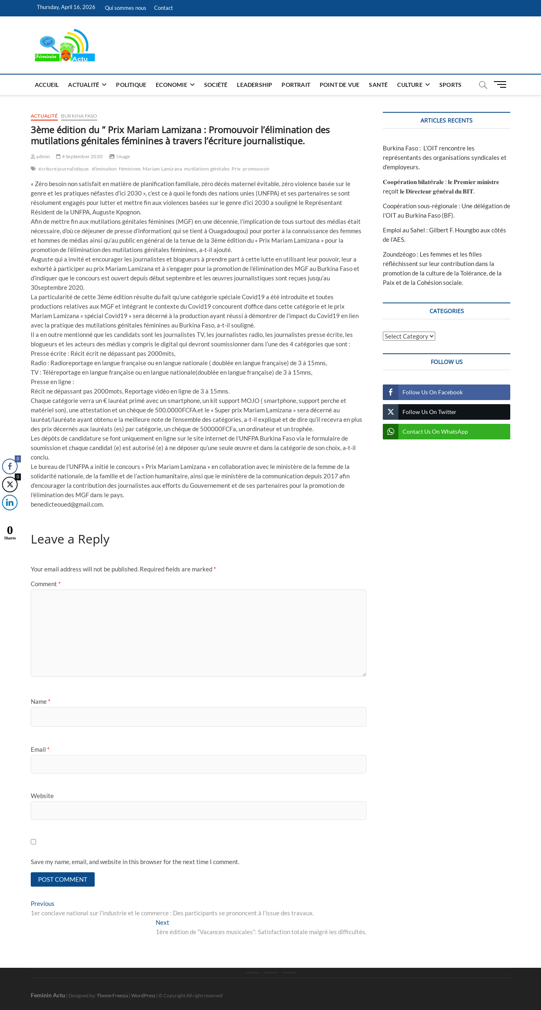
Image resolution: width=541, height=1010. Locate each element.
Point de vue (339, 84)
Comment (46, 583)
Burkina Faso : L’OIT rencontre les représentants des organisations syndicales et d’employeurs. (445, 157)
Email (40, 749)
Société (215, 84)
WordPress (143, 995)
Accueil (47, 84)
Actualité (83, 84)
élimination (104, 169)
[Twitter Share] (9, 484)
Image (123, 156)
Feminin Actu (48, 995)
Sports (450, 84)
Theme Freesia (112, 995)
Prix (236, 169)
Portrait (296, 84)
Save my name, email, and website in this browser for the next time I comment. (135, 861)
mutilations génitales (207, 169)
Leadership (254, 84)
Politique (131, 84)
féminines (130, 169)
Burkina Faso (79, 116)
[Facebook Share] (10, 466)
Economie (171, 84)
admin (40, 156)
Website (42, 795)
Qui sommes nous (125, 8)
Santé (378, 84)
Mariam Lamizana (162, 169)
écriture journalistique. (64, 169)
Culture (409, 84)
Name (40, 701)
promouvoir (256, 169)
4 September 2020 (79, 156)
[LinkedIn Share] (8, 502)
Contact (163, 8)
